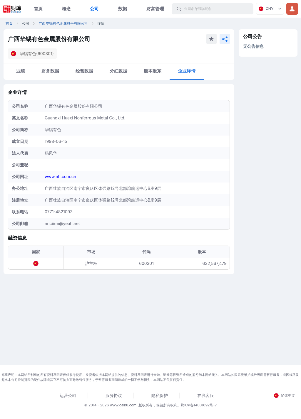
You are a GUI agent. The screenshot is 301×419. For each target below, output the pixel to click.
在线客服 (205, 395)
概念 (66, 8)
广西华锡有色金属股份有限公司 (63, 23)
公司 (94, 8)
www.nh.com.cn (60, 176)
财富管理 (155, 8)
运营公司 (68, 395)
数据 (122, 8)
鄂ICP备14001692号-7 (199, 405)
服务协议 (114, 395)
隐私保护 (159, 395)
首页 (38, 8)
